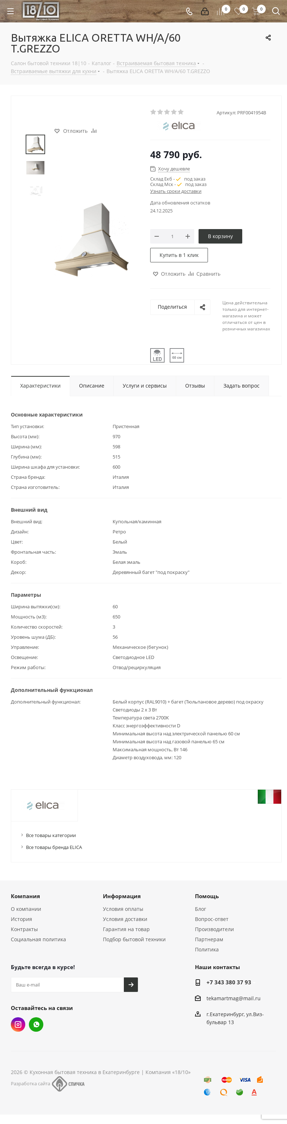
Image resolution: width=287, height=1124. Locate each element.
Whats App (36, 1024)
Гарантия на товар (126, 929)
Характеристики (40, 385)
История (21, 919)
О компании (26, 908)
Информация (122, 896)
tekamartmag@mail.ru (233, 998)
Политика (207, 949)
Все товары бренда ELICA (54, 847)
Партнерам (209, 939)
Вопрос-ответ (212, 919)
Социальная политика (38, 939)
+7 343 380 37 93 (228, 982)
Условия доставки (125, 919)
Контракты (24, 929)
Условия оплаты (123, 908)
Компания (25, 896)
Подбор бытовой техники (134, 939)
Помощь (207, 896)
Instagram (18, 1024)
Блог (200, 908)
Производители (214, 929)
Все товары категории (51, 835)
